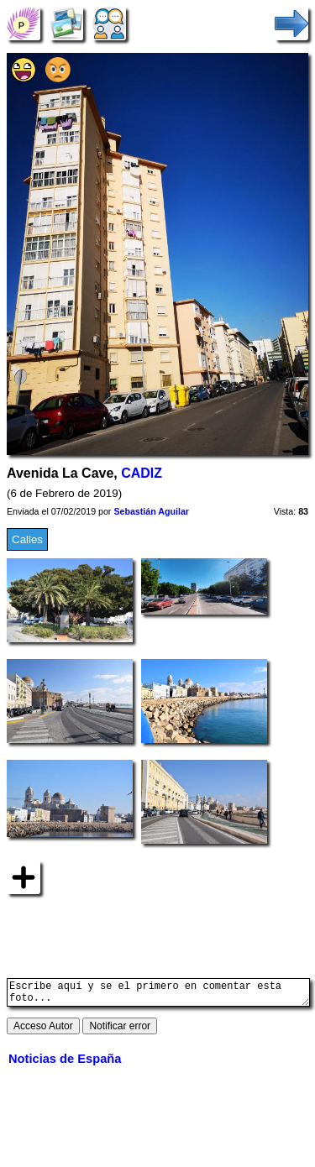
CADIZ (141, 473)
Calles (27, 539)
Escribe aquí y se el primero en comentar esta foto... (158, 995)
